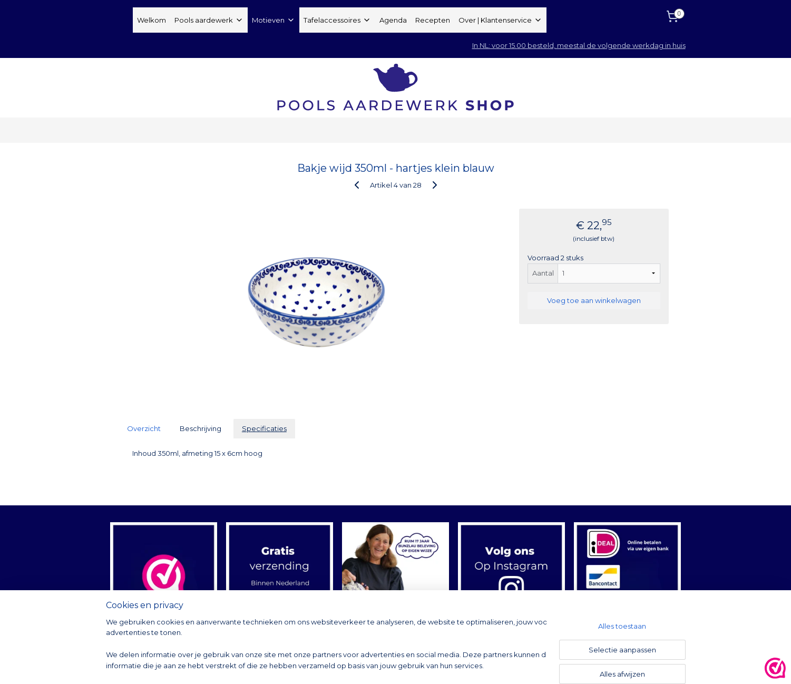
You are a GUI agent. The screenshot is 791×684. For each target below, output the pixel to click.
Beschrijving (200, 428)
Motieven (273, 20)
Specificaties (263, 428)
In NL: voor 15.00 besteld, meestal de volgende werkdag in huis (579, 45)
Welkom (151, 20)
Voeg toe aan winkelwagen (593, 300)
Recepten (432, 20)
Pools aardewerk (208, 20)
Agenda (393, 20)
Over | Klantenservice (500, 20)
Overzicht (144, 428)
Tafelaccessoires (337, 20)
